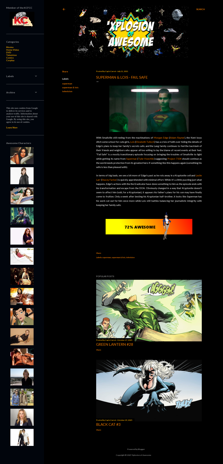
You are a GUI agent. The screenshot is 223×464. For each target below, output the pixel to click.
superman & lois (70, 87)
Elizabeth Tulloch (145, 141)
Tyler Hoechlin (146, 158)
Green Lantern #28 (114, 344)
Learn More (11, 127)
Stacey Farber (109, 179)
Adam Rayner (177, 137)
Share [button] (65, 71)
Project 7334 (174, 158)
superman (67, 83)
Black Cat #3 (108, 424)
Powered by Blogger (133, 449)
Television (11, 55)
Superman (131, 158)
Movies (10, 47)
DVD (8, 52)
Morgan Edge (161, 137)
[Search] (200, 9)
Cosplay (10, 60)
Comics (10, 57)
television (67, 91)
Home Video (12, 49)
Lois (132, 141)
